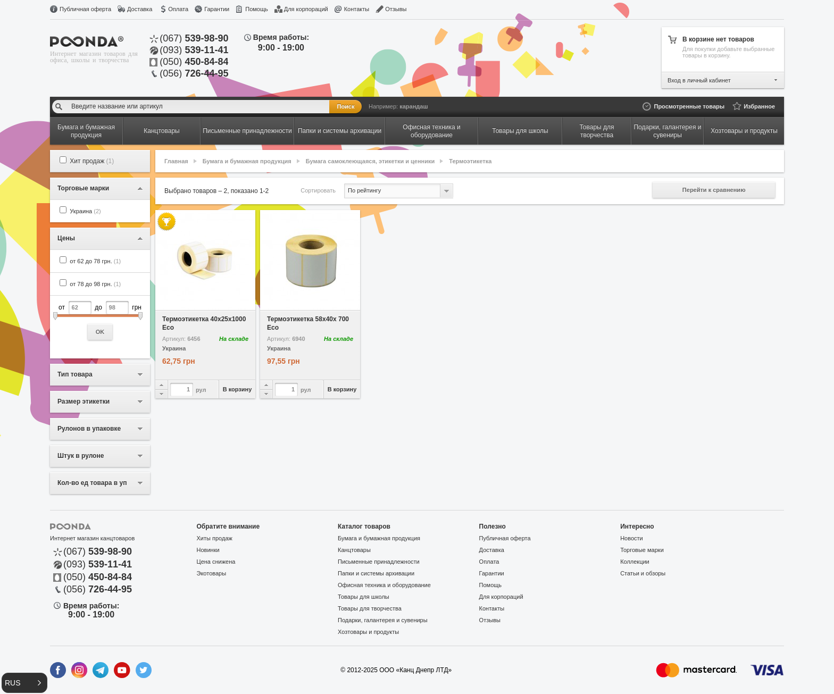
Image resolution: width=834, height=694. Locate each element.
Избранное (759, 106)
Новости (631, 538)
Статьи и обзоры (642, 573)
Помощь (256, 9)
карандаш (413, 106)
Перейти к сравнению (714, 190)
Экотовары (212, 573)
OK (100, 332)
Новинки (208, 550)
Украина (85, 211)
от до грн (100, 320)
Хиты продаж (214, 538)
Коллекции (634, 561)
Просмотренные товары (689, 106)
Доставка (139, 9)
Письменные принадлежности (379, 561)
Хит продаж (92, 161)
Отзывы (395, 9)
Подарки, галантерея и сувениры (383, 620)
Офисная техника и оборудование (384, 585)
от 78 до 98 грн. (95, 284)
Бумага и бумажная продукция (247, 161)
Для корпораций (306, 9)
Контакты (357, 9)
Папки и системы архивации (376, 573)
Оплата (178, 9)
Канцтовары (354, 550)
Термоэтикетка (470, 161)
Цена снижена (216, 561)
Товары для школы (363, 596)
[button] (24, 682)
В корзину (237, 389)
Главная (176, 161)
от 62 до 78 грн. (95, 261)
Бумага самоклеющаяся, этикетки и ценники (370, 161)
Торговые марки (642, 550)
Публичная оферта (85, 9)
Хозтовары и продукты (368, 632)
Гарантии (216, 9)
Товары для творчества (370, 608)
